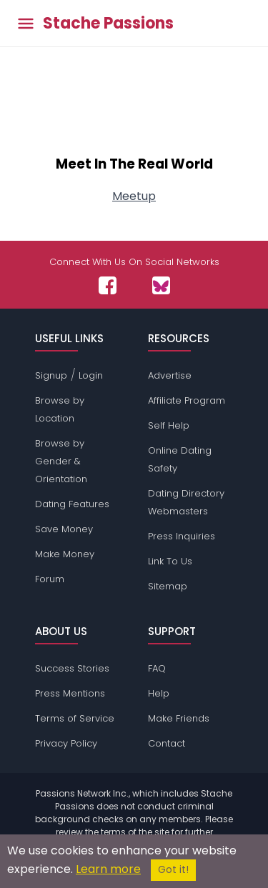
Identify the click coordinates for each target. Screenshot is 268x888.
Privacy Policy (66, 743)
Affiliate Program (186, 400)
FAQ (157, 668)
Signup (51, 375)
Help (158, 693)
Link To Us (170, 561)
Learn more (108, 869)
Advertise (170, 375)
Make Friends (178, 718)
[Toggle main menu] (26, 23)
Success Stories (72, 668)
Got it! (173, 870)
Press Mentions (70, 693)
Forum (49, 579)
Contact (166, 743)
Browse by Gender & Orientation (61, 461)
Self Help (168, 425)
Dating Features (72, 504)
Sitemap (167, 586)
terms (113, 832)
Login (91, 375)
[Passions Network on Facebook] (107, 285)
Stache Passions (108, 23)
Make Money (64, 554)
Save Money (64, 529)
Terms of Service (74, 718)
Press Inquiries (181, 536)
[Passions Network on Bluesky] (161, 285)
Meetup (134, 196)
